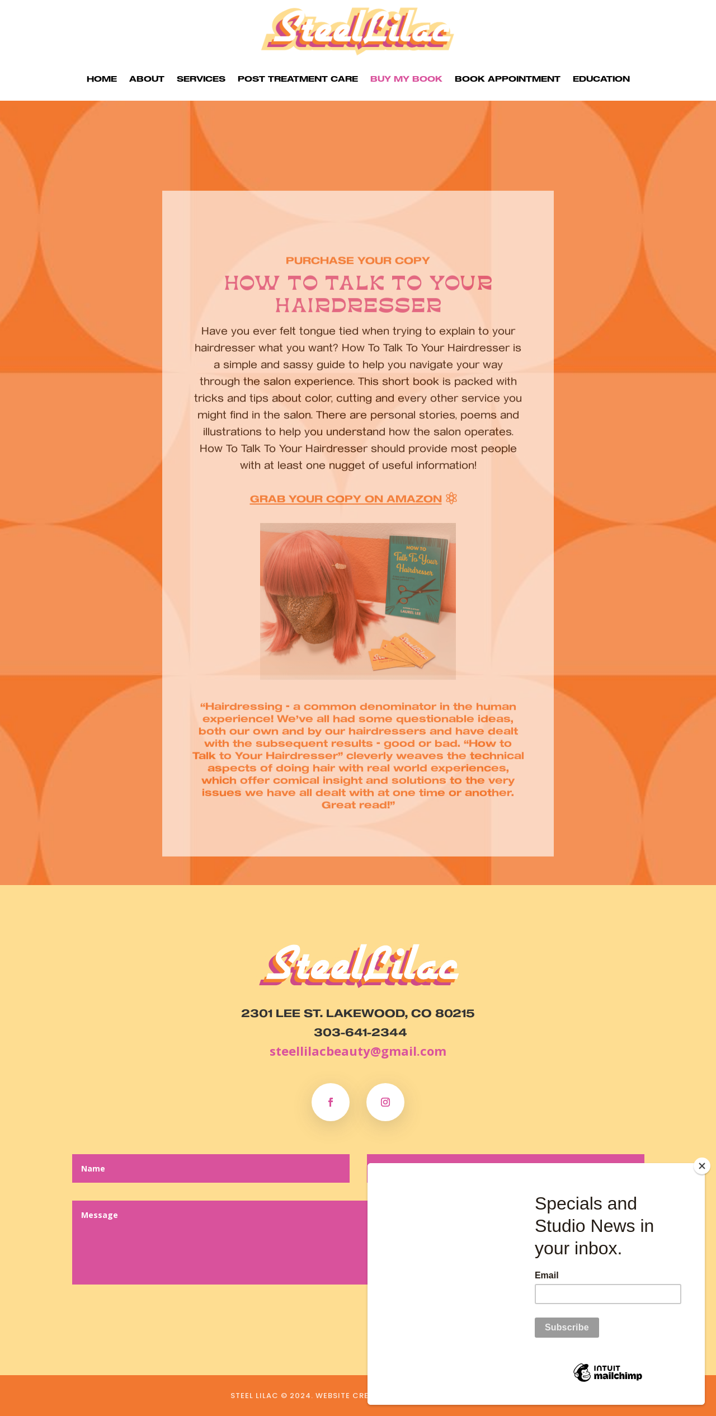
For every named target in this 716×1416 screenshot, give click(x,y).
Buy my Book (406, 78)
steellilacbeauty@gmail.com (358, 1050)
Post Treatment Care (298, 78)
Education (601, 78)
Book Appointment (507, 78)
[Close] (702, 1166)
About (146, 78)
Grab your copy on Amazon (346, 518)
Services (201, 78)
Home (102, 78)
